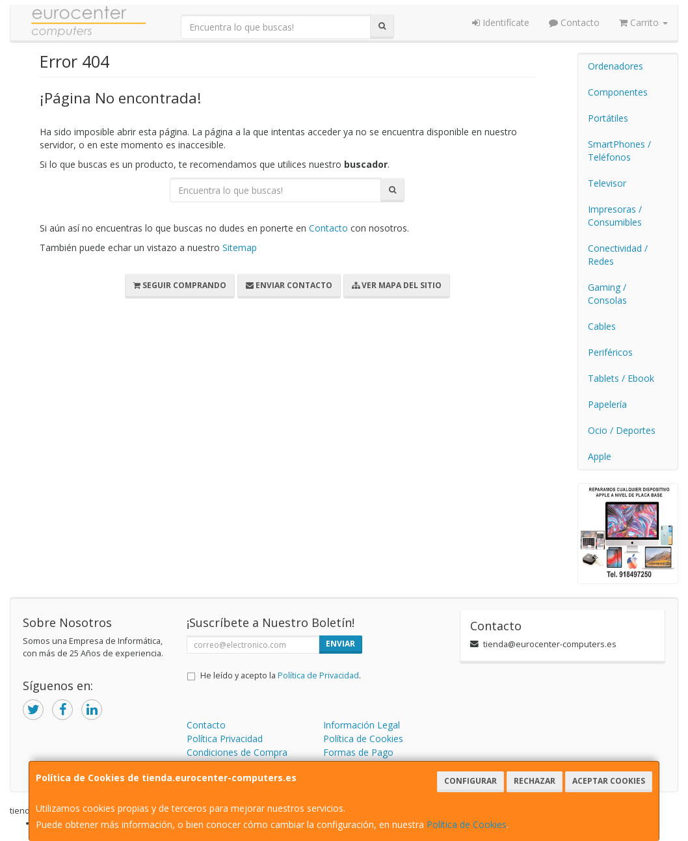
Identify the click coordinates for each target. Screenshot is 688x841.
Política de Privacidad (318, 675)
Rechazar (534, 780)
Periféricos (610, 352)
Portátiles (608, 118)
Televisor (607, 183)
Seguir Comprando (179, 285)
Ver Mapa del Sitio (397, 285)
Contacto (574, 22)
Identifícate (500, 22)
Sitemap (239, 247)
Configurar (470, 780)
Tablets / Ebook (621, 378)
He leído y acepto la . (280, 675)
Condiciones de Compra (237, 752)
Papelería (607, 404)
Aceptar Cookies (608, 780)
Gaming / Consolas (607, 293)
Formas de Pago (358, 752)
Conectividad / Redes (618, 254)
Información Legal (361, 725)
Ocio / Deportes (621, 430)
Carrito (643, 22)
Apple (599, 456)
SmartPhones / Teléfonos (619, 150)
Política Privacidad (225, 738)
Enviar (340, 643)
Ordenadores (615, 66)
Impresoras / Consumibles (615, 215)
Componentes (618, 92)
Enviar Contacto (289, 285)
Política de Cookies (467, 824)
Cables (602, 326)
